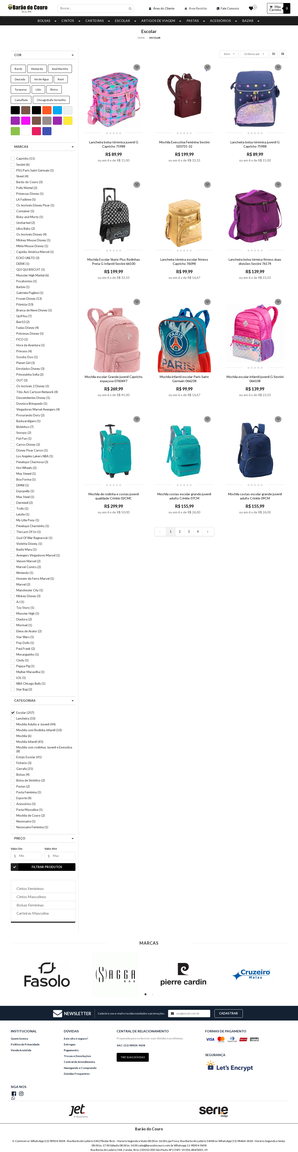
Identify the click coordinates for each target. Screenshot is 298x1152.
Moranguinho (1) (27, 654)
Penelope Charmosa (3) (32, 462)
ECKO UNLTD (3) (27, 258)
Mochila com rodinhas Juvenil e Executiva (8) (44, 749)
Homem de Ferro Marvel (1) (35, 578)
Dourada (20, 79)
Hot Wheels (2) (26, 468)
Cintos (71, 21)
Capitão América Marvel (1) (35, 252)
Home (141, 38)
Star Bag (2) (24, 689)
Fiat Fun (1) (23, 438)
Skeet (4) (22, 176)
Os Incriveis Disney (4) (31, 234)
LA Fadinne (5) (26, 199)
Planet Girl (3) (25, 363)
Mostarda (37, 68)
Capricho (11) (25, 158)
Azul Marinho (60, 68)
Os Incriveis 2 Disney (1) (32, 386)
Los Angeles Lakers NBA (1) (34, 456)
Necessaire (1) (25, 821)
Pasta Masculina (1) (29, 810)
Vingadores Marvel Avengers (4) (38, 409)
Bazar (251, 21)
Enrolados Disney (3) (30, 369)
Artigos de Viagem (161, 21)
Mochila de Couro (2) (30, 815)
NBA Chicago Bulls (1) (30, 683)
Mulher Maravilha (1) (30, 672)
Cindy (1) (22, 660)
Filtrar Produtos (36, 867)
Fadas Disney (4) (27, 328)
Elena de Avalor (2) (29, 631)
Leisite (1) (22, 514)
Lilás (38, 89)
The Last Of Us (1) (28, 532)
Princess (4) (24, 351)
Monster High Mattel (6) (32, 275)
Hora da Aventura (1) (30, 345)
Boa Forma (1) (26, 479)
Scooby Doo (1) (27, 357)
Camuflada (21, 99)
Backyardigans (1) (28, 421)
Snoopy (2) (23, 433)
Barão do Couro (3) (29, 182)
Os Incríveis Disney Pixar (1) (35, 205)
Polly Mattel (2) (26, 188)
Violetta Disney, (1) (29, 544)
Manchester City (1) (29, 590)
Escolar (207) (25, 712)
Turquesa (21, 89)
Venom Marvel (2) (28, 561)
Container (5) (25, 211)
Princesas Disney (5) (30, 333)
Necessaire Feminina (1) (32, 827)
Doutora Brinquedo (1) (31, 403)
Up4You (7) (24, 316)
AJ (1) (20, 602)
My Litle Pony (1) (27, 520)
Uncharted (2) (25, 223)
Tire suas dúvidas (133, 1057)
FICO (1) (22, 339)
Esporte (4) (23, 798)
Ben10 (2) (23, 322)
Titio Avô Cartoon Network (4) (37, 392)
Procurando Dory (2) (30, 415)
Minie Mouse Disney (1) (32, 246)
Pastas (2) (23, 786)
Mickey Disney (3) (28, 596)
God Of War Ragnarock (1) (34, 538)
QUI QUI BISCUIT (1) (30, 269)
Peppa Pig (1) (25, 666)
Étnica (54, 89)
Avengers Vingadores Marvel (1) (38, 555)
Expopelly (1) (25, 491)
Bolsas (48, 21)
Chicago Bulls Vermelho (51, 99)
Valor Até (50, 848)
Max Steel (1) (25, 497)
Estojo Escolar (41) (29, 757)
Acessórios (224, 21)
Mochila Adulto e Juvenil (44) (36, 724)
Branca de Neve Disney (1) (34, 310)
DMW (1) (22, 485)
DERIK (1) (22, 264)
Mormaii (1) (24, 625)
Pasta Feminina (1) (28, 792)
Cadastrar (228, 1013)
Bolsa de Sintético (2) (30, 780)
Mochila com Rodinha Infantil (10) (39, 730)
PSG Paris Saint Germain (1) (35, 170)
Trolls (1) (22, 508)
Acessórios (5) (26, 804)
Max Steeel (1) (26, 473)
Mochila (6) (23, 736)
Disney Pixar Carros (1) (32, 450)
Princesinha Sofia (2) (30, 374)
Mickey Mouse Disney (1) (33, 240)
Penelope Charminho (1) (32, 526)
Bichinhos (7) (25, 427)
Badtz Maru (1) (26, 549)
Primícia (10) (24, 304)
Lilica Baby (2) (25, 228)
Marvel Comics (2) (28, 567)
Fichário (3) (23, 763)
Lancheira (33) (25, 718)
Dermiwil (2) (24, 503)
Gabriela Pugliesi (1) (29, 293)
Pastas (196, 21)
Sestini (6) (23, 164)
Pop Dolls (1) (25, 643)
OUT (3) (21, 380)
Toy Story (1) (25, 608)
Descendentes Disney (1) (33, 398)
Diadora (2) (24, 619)
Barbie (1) (23, 287)
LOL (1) (21, 678)
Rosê (61, 79)
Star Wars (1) (25, 637)
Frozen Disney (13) (29, 298)
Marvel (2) (23, 584)
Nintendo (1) (24, 573)
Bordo (18, 68)
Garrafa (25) (24, 769)
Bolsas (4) (23, 774)
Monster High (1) (27, 613)
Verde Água (41, 79)
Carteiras (98, 21)
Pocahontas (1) (26, 281)
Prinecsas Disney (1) (30, 193)
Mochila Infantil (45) (29, 742)
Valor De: (17, 848)
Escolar (126, 21)
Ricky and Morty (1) (29, 217)
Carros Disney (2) (28, 444)
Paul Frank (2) (25, 648)
